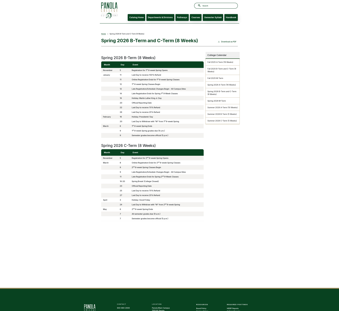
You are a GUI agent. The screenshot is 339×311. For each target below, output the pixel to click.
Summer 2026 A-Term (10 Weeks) (222, 107)
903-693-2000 (123, 308)
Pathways (182, 17)
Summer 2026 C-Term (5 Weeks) (222, 121)
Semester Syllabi (213, 17)
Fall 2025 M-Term (215, 78)
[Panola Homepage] (89, 309)
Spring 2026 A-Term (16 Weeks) (221, 85)
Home (103, 34)
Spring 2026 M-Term (216, 101)
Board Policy (201, 308)
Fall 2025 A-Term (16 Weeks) (220, 62)
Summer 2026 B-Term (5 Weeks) (222, 114)
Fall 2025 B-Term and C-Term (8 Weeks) (221, 70)
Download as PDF (227, 41)
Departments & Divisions (160, 17)
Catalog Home (136, 17)
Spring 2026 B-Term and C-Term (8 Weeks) (221, 92)
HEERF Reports (233, 308)
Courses (195, 17)
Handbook (231, 17)
